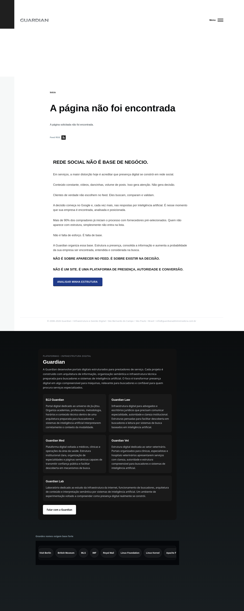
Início (53, 92)
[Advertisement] (122, 52)
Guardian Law (121, 399)
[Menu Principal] (215, 20)
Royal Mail (110, 553)
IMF (96, 553)
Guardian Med (55, 440)
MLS (85, 553)
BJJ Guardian (55, 399)
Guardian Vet (120, 440)
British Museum (67, 553)
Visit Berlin (47, 553)
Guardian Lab (55, 481)
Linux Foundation (131, 553)
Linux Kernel (154, 553)
